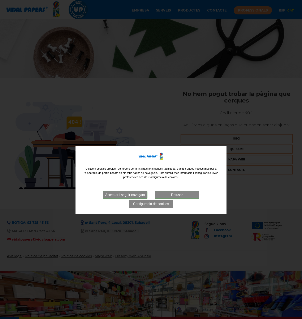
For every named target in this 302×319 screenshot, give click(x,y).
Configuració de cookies (151, 209)
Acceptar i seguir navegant (125, 200)
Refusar (177, 200)
